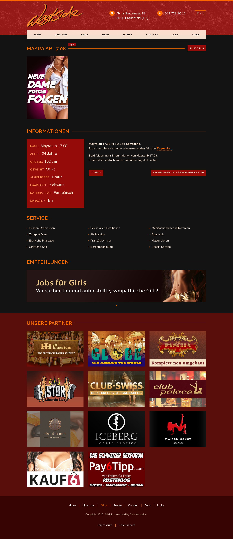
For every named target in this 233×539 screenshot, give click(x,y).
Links (196, 34)
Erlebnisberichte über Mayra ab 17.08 (178, 172)
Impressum (105, 525)
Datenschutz (127, 525)
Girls (85, 34)
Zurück (96, 172)
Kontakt (152, 34)
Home (37, 34)
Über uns (61, 34)
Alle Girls (197, 48)
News (105, 34)
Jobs (175, 34)
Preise (127, 34)
